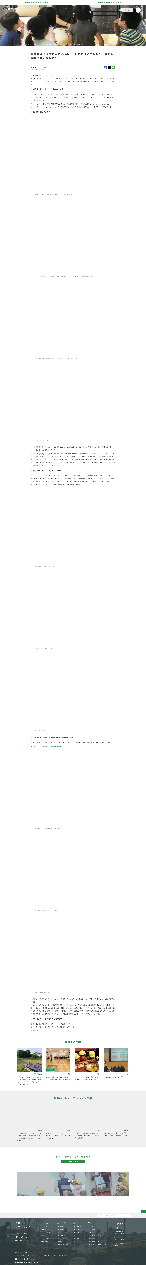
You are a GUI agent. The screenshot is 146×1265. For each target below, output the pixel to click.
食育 (75, 1241)
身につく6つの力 (62, 1235)
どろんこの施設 (45, 1238)
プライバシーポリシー (34, 1255)
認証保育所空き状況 (94, 1241)
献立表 (76, 1235)
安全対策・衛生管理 (63, 1244)
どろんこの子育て (61, 1223)
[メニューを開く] (138, 10)
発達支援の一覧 (78, 1229)
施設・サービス (77, 1223)
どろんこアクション (30, 44)
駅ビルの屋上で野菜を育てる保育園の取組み (46, 746)
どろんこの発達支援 (63, 1229)
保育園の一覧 (77, 1226)
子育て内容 (60, 1241)
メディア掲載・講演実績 (95, 1235)
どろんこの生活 (62, 1238)
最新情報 (90, 1223)
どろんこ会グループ (21, 1233)
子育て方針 (44, 1229)
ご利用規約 (47, 1255)
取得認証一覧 (44, 1241)
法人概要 (43, 1235)
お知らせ (91, 1232)
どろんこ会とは (44, 1223)
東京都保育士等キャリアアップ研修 (98, 1244)
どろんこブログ (92, 1229)
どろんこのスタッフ (46, 1232)
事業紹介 (76, 1238)
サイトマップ (20, 1255)
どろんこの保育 (62, 1226)
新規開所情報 (92, 1238)
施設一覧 (76, 1232)
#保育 (44, 67)
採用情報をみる (36, 1031)
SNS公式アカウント (21, 1240)
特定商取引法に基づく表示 (61, 1255)
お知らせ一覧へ (73, 1161)
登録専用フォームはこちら (22, 1252)
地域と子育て (61, 1232)
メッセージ (44, 1226)
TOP (19, 44)
